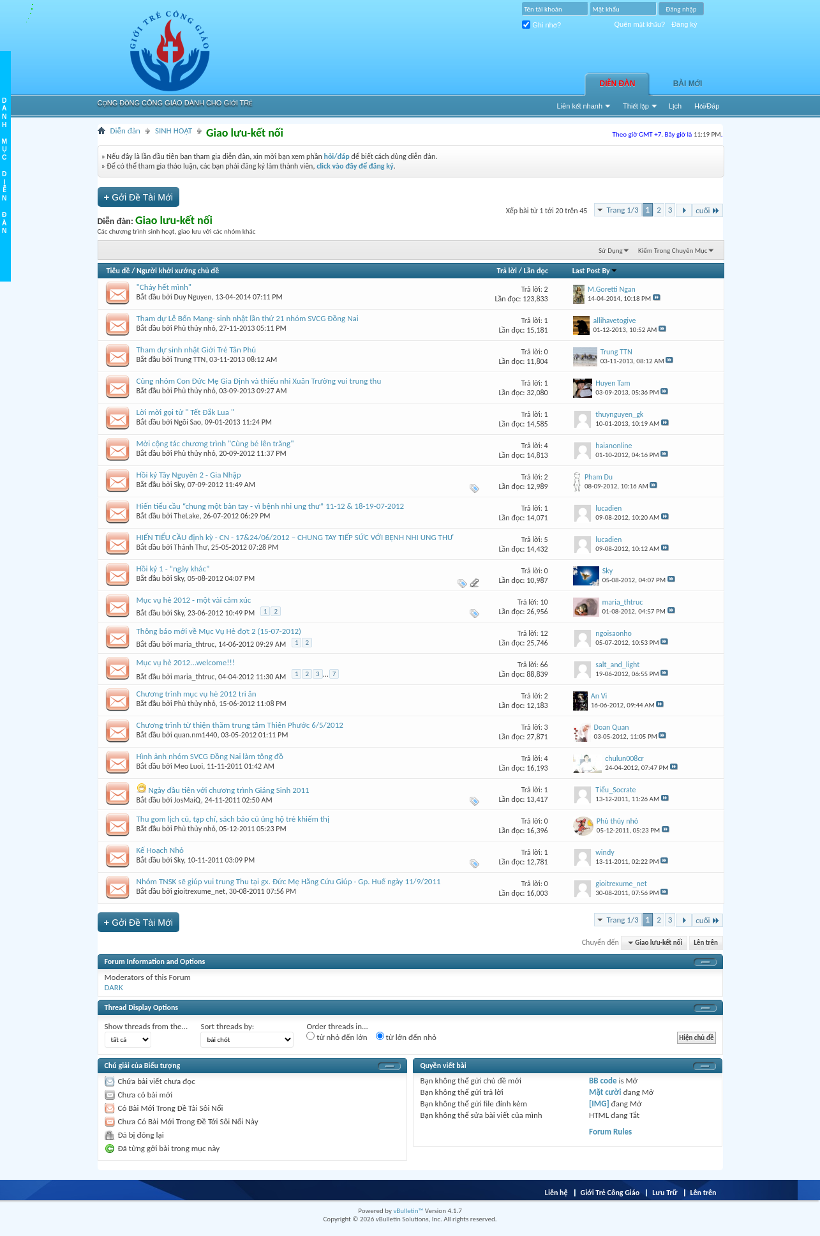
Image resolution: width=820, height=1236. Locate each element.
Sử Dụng (611, 250)
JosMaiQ (187, 799)
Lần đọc (536, 270)
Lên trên (706, 942)
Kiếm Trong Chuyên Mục (672, 250)
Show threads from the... (146, 1026)
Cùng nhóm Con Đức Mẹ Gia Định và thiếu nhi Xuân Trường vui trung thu (259, 381)
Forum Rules (610, 1131)
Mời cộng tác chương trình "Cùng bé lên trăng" (215, 443)
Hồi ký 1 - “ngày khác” (173, 568)
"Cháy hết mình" (164, 287)
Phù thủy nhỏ (195, 328)
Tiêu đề (118, 270)
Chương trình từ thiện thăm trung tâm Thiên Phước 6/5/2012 (240, 725)
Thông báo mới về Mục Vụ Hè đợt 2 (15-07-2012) (219, 631)
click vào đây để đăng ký (355, 166)
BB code (602, 1080)
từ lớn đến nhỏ (406, 1037)
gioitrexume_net (199, 891)
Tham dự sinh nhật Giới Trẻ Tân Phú (197, 349)
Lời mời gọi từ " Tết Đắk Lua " (186, 412)
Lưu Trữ (664, 1192)
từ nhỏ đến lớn (336, 1037)
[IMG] (599, 1103)
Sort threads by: (227, 1026)
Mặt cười (605, 1092)
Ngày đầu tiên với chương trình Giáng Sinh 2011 (228, 790)
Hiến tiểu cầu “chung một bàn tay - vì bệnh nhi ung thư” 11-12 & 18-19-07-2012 (271, 506)
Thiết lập (636, 106)
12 (544, 633)
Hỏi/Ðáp (706, 106)
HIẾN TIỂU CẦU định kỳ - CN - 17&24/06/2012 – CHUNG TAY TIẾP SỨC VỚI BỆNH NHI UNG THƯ (295, 537)
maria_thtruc (194, 644)
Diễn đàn (618, 83)
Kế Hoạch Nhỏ (160, 850)
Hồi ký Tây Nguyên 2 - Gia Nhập (189, 474)
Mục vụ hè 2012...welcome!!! (186, 662)
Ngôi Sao (187, 422)
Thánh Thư (191, 547)
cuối (707, 210)
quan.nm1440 (196, 734)
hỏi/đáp (336, 156)
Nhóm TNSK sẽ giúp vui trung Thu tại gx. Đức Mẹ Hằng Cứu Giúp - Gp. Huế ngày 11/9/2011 (289, 881)
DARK (114, 987)
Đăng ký (684, 24)
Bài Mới (688, 83)
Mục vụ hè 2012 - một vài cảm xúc (194, 600)
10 (544, 602)
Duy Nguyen (193, 296)
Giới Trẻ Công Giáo (610, 1192)
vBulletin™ (408, 1211)
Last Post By (595, 270)
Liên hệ (556, 1192)
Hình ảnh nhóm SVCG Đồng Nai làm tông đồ (210, 756)
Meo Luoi (189, 766)
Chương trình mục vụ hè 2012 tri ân (197, 693)
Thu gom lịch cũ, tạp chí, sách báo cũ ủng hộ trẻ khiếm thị (233, 819)
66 (544, 664)
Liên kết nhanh (580, 106)
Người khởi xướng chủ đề (178, 270)
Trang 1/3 (622, 210)
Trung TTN (190, 359)
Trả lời (507, 270)
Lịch (675, 106)
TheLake (187, 515)
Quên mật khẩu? (640, 24)
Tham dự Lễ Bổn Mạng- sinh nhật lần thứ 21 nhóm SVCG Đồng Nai (248, 318)
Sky (179, 484)
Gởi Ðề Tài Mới (138, 197)
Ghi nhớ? (541, 25)
